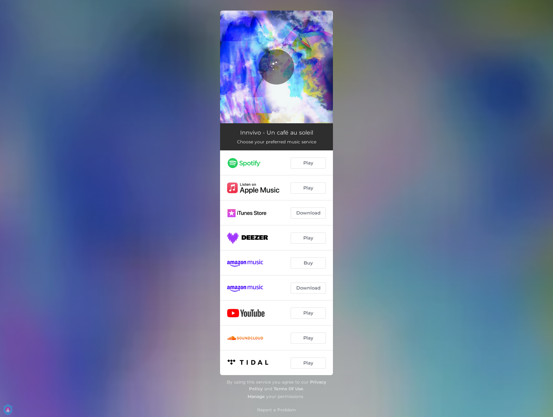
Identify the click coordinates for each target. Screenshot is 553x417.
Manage (256, 396)
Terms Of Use (288, 388)
